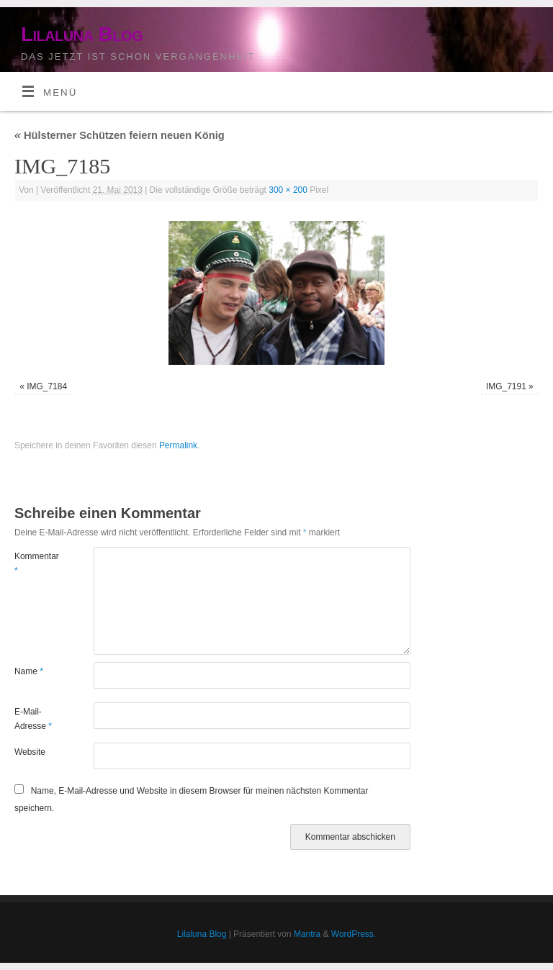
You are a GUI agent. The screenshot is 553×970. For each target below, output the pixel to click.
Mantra (307, 934)
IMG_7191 (506, 386)
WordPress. (353, 934)
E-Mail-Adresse (33, 719)
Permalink (178, 445)
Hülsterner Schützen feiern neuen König (119, 135)
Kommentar (34, 563)
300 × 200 (288, 190)
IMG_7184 (47, 386)
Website (29, 752)
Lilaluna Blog (82, 34)
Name (28, 671)
